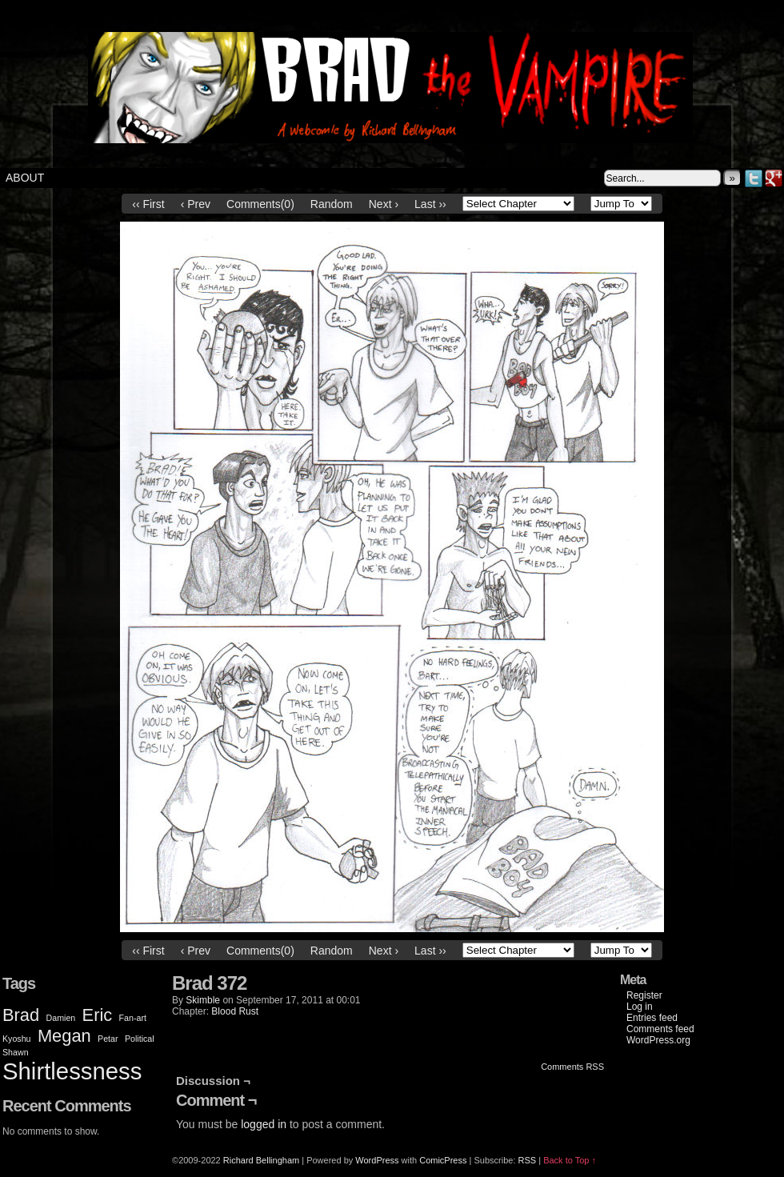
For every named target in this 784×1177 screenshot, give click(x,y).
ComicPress (442, 1160)
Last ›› (430, 204)
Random (331, 204)
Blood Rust (234, 1011)
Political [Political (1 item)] (139, 1038)
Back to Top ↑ (569, 1160)
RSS (527, 1160)
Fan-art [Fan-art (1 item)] (132, 1018)
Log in (639, 1006)
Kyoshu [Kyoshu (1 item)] (16, 1038)
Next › (383, 204)
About (25, 177)
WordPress (376, 1160)
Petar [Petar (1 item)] (108, 1038)
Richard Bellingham (261, 1160)
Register (644, 995)
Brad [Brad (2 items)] (20, 1015)
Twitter (754, 178)
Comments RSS (572, 1066)
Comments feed (660, 1029)
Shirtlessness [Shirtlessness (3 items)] (72, 1071)
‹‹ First (148, 204)
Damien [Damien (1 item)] (61, 1018)
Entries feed (652, 1017)
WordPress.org (658, 1040)
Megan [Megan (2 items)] (64, 1036)
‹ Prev (195, 204)
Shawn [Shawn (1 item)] (15, 1052)
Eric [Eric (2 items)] (97, 1015)
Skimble (203, 1000)
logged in (263, 1124)
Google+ (774, 178)
